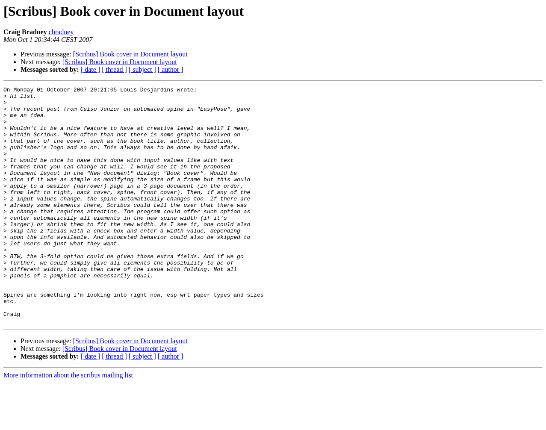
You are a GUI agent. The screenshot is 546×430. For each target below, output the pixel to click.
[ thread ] (114, 69)
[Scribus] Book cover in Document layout (130, 54)
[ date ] (90, 69)
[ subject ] (142, 69)
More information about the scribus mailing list (68, 422)
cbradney (61, 31)
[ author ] (170, 69)
